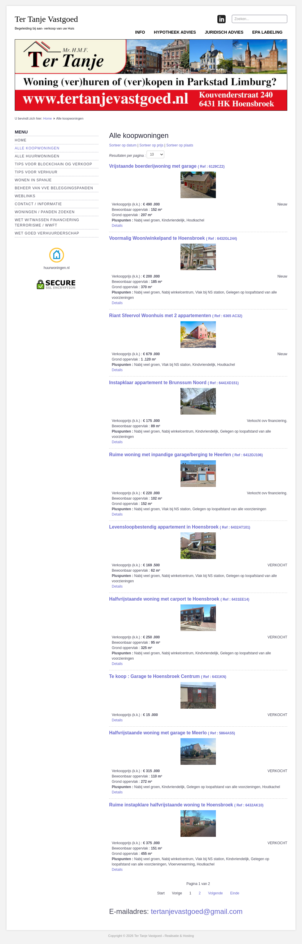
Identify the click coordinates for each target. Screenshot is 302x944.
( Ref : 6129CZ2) (166, 166)
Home (47, 118)
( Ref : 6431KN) (167, 677)
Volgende (215, 893)
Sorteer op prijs (151, 145)
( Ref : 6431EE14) (179, 599)
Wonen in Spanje (33, 180)
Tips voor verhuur (36, 172)
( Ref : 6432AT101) (179, 527)
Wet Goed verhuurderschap (47, 233)
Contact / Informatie (38, 204)
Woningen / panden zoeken (45, 212)
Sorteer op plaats (179, 145)
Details (117, 226)
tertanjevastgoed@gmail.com (196, 911)
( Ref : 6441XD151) (174, 383)
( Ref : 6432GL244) (173, 239)
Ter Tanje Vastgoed (46, 19)
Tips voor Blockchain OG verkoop (53, 164)
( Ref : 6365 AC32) (175, 316)
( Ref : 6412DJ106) (186, 455)
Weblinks (25, 196)
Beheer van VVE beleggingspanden (54, 188)
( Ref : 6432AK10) (186, 805)
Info (140, 32)
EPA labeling (267, 32)
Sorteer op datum (123, 145)
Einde (234, 893)
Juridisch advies (224, 32)
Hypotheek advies (175, 32)
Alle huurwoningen (37, 156)
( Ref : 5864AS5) (172, 733)
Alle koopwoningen (37, 148)
